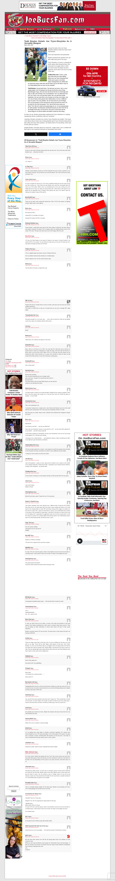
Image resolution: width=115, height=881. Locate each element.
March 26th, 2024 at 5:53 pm (31, 744)
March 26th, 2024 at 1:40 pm (31, 608)
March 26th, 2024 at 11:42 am (32, 265)
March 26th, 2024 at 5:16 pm (31, 729)
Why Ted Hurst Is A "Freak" (13, 428)
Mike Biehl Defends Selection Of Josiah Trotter (13, 407)
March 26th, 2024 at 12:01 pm (32, 362)
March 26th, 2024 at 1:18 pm (31, 549)
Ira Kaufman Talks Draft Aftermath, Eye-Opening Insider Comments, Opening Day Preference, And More (92, 490)
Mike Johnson (30, 752)
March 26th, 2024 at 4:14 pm (31, 709)
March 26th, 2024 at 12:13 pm (32, 460)
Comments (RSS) (62, 876)
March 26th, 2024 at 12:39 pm (32, 524)
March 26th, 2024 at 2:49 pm (31, 683)
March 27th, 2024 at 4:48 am (31, 818)
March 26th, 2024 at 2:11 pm (31, 639)
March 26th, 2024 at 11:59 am (32, 337)
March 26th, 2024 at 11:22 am (32, 198)
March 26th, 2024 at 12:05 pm (32, 402)
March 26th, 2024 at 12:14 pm (32, 473)
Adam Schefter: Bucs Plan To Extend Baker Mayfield (92, 469)
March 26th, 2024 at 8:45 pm (31, 768)
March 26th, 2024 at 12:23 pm (32, 502)
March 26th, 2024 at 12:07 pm (32, 420)
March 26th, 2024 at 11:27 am (32, 209)
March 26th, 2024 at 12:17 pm (32, 482)
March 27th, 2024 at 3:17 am (31, 795)
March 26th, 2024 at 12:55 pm (32, 536)
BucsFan (28, 236)
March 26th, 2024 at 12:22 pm (32, 493)
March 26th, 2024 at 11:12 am (32, 168)
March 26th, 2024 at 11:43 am (32, 302)
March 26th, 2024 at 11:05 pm (32, 784)
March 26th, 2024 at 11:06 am (32, 158)
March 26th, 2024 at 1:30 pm (31, 598)
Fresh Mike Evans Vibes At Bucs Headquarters (92, 512)
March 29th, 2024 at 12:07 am (32, 836)
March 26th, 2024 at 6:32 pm (31, 753)
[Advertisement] (13, 67)
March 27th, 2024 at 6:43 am (31, 827)
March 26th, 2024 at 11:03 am (32, 147)
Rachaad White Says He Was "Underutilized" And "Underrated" (13, 449)
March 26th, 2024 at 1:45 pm (31, 620)
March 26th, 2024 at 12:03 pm (32, 389)
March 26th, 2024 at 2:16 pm (31, 657)
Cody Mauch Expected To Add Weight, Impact (38, 36)
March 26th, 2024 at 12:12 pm (32, 446)
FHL (6, 361)
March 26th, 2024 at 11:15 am (32, 180)
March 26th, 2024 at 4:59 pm (31, 720)
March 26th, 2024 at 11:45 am (32, 327)
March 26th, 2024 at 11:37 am (32, 237)
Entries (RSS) (52, 876)
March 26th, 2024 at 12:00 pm (32, 346)
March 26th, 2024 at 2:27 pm (31, 669)
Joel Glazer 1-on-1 (9, 365)
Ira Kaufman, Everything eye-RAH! (13, 362)
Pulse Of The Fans (9, 366)
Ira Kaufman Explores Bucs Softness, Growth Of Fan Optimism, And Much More (92, 449)
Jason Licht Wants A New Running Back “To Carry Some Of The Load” (51, 38)
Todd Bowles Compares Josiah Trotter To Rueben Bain (13, 385)
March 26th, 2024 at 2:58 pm (31, 696)
